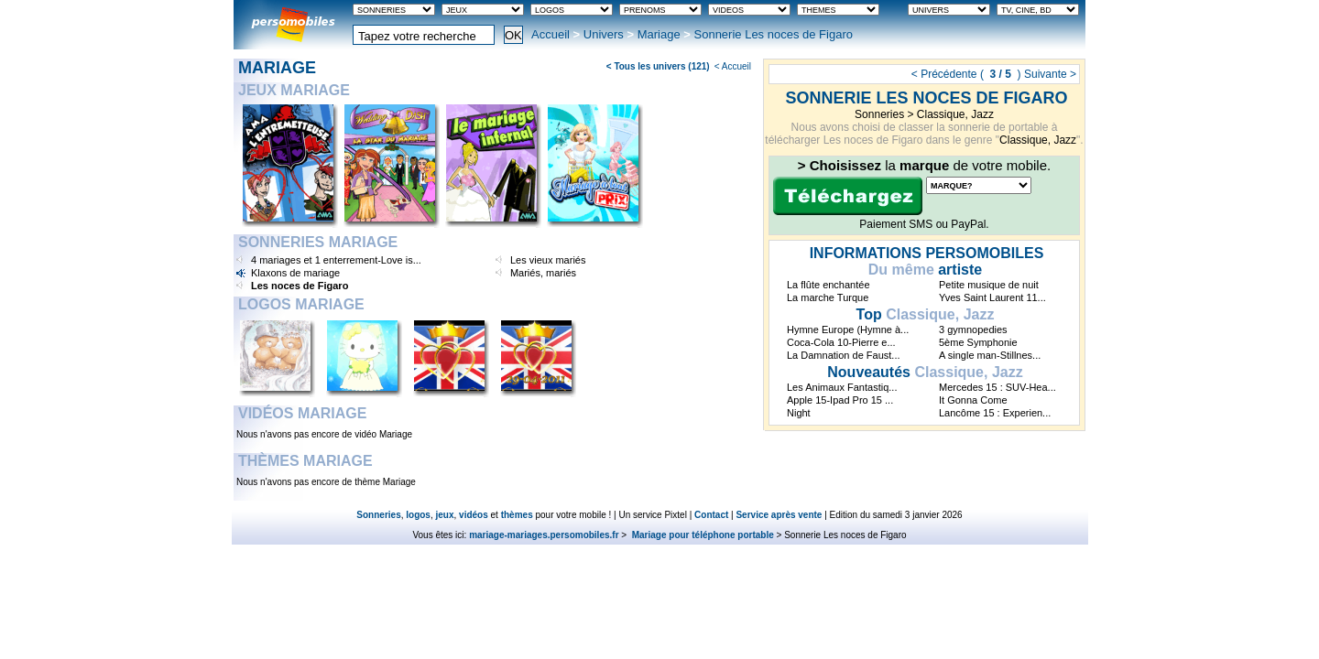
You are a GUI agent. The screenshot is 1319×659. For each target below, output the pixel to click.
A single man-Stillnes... (990, 355)
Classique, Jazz (955, 114)
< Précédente (944, 74)
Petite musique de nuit (989, 284)
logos (418, 515)
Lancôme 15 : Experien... (995, 412)
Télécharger (847, 196)
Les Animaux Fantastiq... (842, 387)
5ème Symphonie (978, 342)
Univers (603, 34)
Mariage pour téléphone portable (701, 535)
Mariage (659, 34)
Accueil (550, 34)
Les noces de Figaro (299, 285)
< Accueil (732, 66)
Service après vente (779, 515)
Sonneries (879, 114)
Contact (711, 515)
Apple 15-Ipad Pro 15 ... (840, 399)
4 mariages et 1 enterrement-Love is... (336, 259)
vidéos (473, 515)
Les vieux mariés (548, 259)
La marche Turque (827, 297)
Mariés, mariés (543, 272)
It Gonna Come (973, 399)
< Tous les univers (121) (658, 66)
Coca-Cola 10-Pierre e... (841, 342)
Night (799, 412)
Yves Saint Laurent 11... (992, 297)
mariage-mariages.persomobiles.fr (543, 535)
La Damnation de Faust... (843, 355)
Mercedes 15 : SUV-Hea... (997, 387)
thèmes (517, 515)
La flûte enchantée (828, 284)
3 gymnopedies (973, 329)
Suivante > (1050, 74)
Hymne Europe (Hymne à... (848, 329)
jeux (445, 515)
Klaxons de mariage (295, 272)
